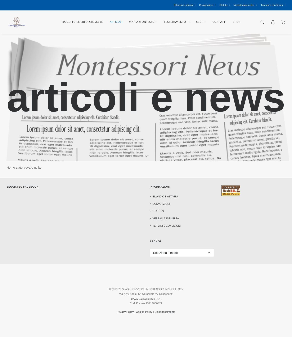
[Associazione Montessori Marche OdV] (17, 22)
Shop (237, 22)
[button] (264, 22)
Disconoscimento (164, 311)
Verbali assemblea (245, 5)
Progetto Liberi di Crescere (82, 22)
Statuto (224, 5)
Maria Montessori (143, 22)
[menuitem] (185, 5)
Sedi (201, 22)
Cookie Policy (144, 311)
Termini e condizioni (273, 5)
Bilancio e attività (185, 5)
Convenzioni (207, 5)
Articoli (116, 22)
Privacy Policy (125, 311)
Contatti (219, 22)
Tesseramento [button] (176, 22)
